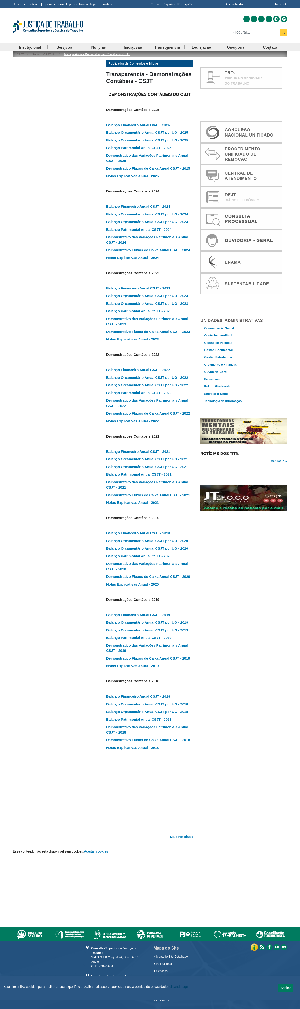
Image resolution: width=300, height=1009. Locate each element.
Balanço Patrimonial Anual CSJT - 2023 (139, 311)
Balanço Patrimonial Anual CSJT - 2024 (139, 229)
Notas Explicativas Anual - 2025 (132, 176)
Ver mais (278, 476)
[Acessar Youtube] (261, 19)
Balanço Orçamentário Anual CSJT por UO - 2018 (147, 704)
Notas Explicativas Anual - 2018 (132, 748)
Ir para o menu (53, 4)
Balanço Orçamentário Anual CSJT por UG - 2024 (147, 222)
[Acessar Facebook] (254, 19)
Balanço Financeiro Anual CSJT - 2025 (138, 125)
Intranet (280, 4)
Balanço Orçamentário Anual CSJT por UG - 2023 (147, 303)
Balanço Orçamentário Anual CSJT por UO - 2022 (147, 377)
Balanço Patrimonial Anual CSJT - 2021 (139, 474)
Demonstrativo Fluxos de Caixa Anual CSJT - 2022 (148, 413)
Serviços (161, 971)
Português (184, 4)
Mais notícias (180, 837)
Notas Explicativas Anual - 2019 (132, 666)
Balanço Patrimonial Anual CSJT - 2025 (139, 148)
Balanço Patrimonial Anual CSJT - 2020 (139, 556)
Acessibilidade (236, 4)
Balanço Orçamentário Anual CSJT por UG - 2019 (147, 630)
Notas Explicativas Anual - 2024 (132, 258)
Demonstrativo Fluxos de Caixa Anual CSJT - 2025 (148, 168)
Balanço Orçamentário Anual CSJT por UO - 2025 (147, 132)
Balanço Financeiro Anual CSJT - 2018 (138, 696)
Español (169, 4)
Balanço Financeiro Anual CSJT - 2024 (138, 206)
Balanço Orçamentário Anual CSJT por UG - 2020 (147, 548)
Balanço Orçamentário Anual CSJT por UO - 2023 (147, 296)
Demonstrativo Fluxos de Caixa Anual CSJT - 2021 (148, 495)
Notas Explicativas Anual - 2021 (132, 502)
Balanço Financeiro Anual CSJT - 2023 (138, 288)
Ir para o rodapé (101, 4)
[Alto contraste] (276, 19)
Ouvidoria (161, 1000)
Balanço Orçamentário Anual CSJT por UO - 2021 (147, 459)
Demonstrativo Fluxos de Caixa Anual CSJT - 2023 (148, 332)
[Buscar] (255, 32)
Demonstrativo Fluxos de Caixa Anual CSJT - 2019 (148, 658)
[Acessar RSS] (246, 19)
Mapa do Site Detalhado (171, 956)
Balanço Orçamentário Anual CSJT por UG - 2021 (147, 467)
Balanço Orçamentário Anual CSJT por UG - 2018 (147, 712)
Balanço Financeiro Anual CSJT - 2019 (138, 615)
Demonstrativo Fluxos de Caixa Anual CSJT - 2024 (148, 250)
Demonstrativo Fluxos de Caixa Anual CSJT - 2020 (148, 577)
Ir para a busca (77, 4)
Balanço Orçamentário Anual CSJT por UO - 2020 (147, 541)
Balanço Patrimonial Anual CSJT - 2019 (139, 638)
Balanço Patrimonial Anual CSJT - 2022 (139, 393)
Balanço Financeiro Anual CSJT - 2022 (138, 370)
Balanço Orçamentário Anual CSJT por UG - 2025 (147, 140)
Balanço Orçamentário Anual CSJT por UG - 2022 (147, 385)
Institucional (163, 964)
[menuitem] (30, 47)
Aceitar (286, 988)
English (155, 4)
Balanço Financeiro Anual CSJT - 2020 (138, 533)
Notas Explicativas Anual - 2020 (132, 584)
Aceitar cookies (96, 851)
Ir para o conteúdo (27, 4)
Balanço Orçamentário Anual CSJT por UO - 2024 (147, 214)
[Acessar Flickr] (269, 19)
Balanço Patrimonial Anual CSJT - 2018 (139, 719)
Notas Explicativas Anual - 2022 (132, 421)
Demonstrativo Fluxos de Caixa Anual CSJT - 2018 (148, 740)
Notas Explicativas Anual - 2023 (132, 339)
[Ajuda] (284, 19)
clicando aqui (179, 987)
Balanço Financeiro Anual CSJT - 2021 (138, 452)
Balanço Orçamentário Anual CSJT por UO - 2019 (147, 622)
